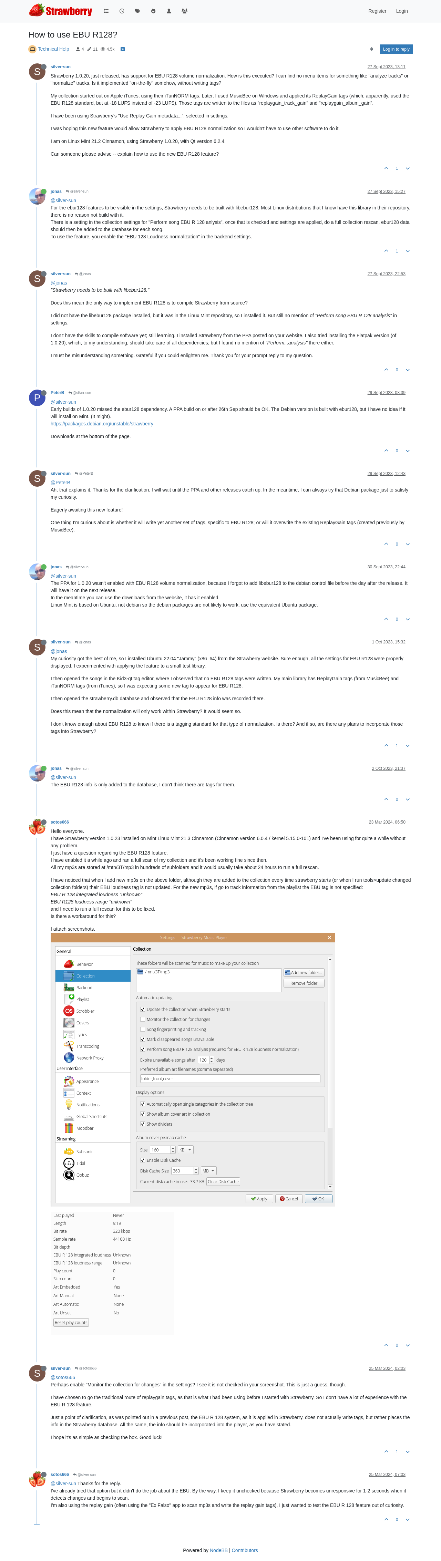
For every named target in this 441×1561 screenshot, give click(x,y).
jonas (56, 191)
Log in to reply (396, 49)
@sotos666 (86, 1368)
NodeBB (219, 1550)
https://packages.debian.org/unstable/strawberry (102, 423)
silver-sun (61, 66)
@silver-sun (77, 191)
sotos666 (60, 822)
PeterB (57, 392)
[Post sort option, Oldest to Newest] (371, 49)
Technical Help (53, 49)
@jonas (83, 274)
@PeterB (84, 473)
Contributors (245, 1550)
